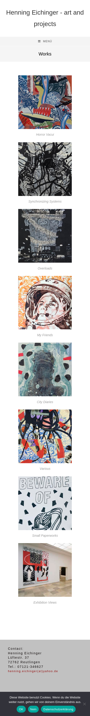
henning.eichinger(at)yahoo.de (33, 671)
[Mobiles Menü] (45, 41)
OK (21, 709)
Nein (33, 709)
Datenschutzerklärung (58, 709)
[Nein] (84, 704)
